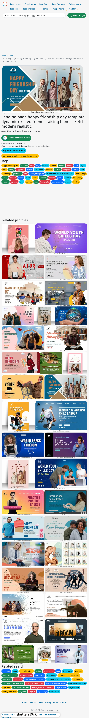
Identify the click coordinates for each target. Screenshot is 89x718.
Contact (64, 702)
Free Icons (14, 9)
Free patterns (58, 9)
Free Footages (58, 4)
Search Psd (9, 15)
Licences (32, 702)
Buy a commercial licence (14, 150)
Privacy (48, 702)
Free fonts (44, 4)
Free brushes (29, 9)
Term (40, 702)
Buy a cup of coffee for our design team (20, 156)
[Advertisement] (44, 37)
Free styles (43, 9)
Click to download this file (16, 138)
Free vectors (15, 4)
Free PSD (72, 9)
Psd (11, 55)
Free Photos (30, 4)
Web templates (75, 4)
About (56, 702)
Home (5, 55)
